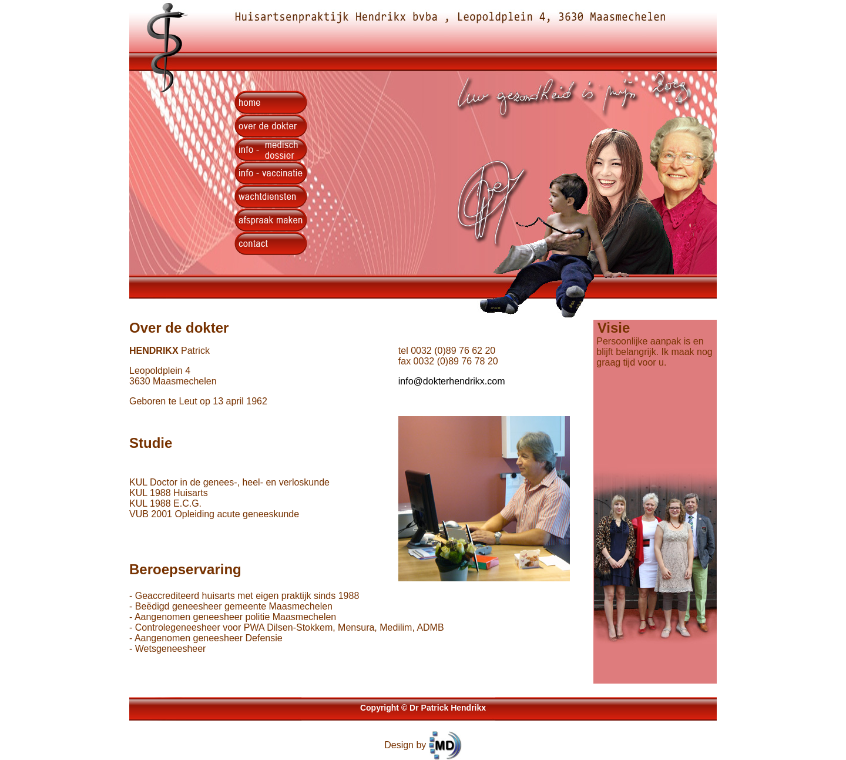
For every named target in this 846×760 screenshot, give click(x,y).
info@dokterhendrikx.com (451, 381)
